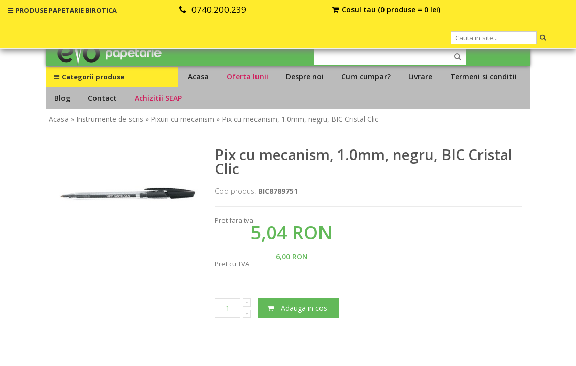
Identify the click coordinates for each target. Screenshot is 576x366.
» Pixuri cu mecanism (179, 119)
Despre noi (305, 76)
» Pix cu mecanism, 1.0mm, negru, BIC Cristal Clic (297, 119)
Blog (62, 98)
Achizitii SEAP (158, 98)
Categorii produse (89, 76)
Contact (102, 98)
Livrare (420, 76)
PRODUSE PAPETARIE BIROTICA (62, 10)
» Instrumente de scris (107, 119)
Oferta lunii (247, 76)
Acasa (198, 76)
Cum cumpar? (366, 76)
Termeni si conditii (483, 76)
